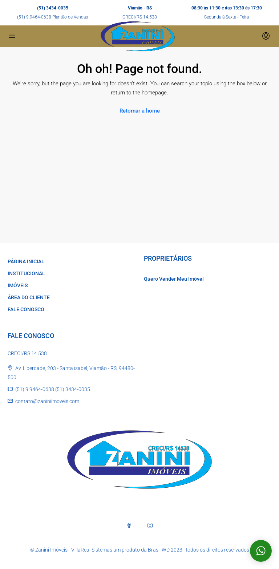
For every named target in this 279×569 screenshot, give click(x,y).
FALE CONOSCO (26, 309)
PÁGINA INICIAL (26, 261)
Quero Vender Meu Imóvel (174, 279)
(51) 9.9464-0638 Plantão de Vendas (52, 17)
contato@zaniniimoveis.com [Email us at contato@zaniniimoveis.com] (47, 401)
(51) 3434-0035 (52, 8)
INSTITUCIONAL (26, 273)
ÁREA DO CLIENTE (29, 297)
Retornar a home (140, 110)
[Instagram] (150, 525)
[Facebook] (129, 525)
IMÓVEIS (18, 285)
